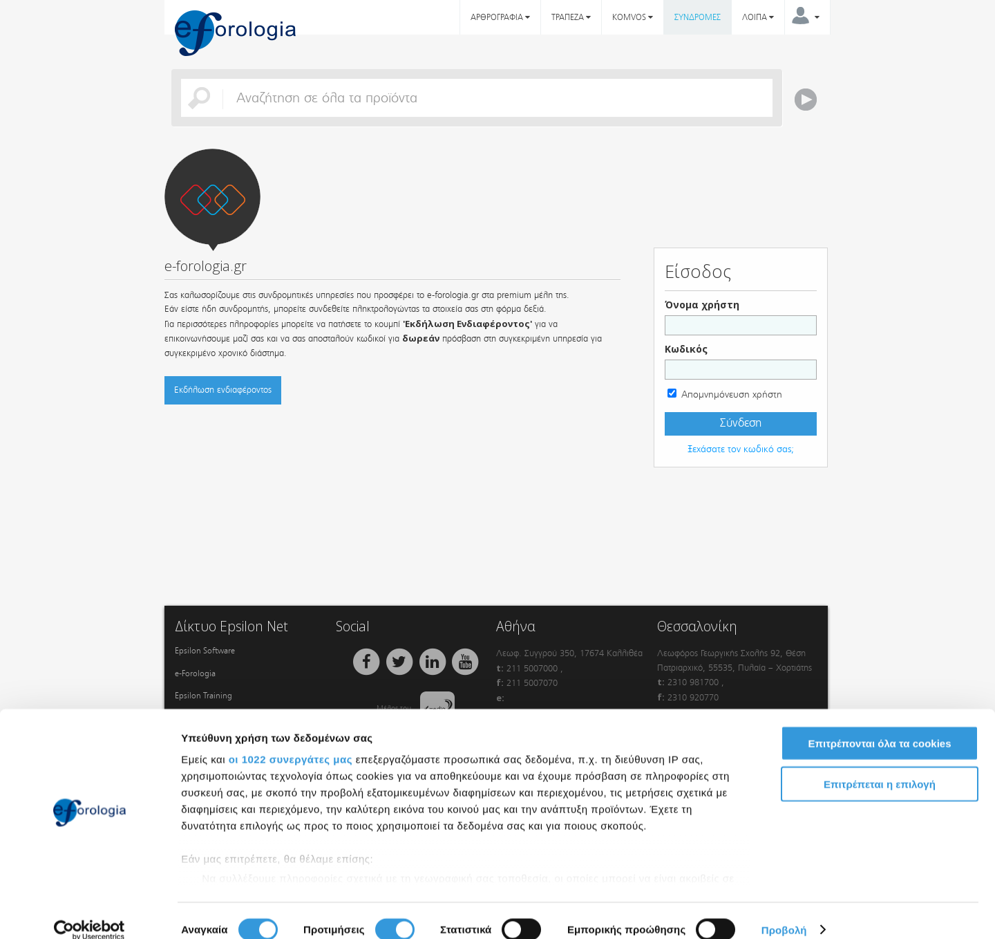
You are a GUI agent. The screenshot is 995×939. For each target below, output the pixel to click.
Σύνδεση (740, 423)
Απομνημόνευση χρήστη (731, 394)
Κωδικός (686, 348)
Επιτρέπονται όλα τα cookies (879, 726)
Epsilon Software (205, 651)
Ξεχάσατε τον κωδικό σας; (741, 449)
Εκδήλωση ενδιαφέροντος (223, 389)
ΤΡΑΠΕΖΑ (571, 17)
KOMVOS (632, 17)
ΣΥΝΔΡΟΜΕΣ (697, 17)
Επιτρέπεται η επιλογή (880, 766)
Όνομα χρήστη (702, 304)
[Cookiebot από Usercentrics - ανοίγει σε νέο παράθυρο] (89, 912)
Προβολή (784, 912)
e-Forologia (195, 673)
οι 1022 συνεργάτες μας (290, 741)
